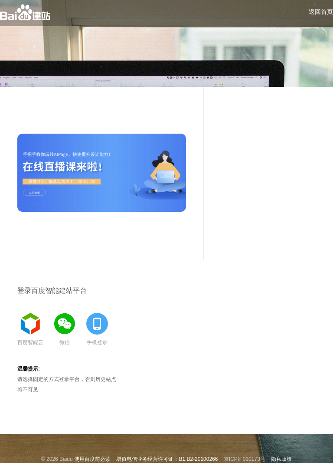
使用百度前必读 (92, 459)
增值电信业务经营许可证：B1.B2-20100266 (167, 459)
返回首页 (321, 11)
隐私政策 (281, 459)
